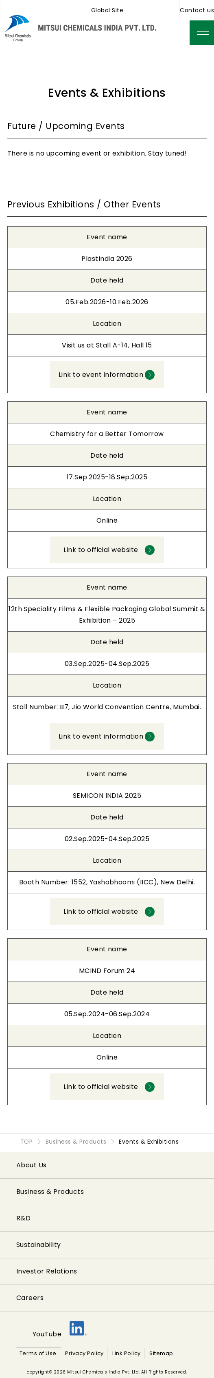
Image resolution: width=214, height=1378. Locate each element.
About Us (31, 1165)
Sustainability (38, 1244)
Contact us (197, 10)
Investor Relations (46, 1271)
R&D (23, 1218)
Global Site (107, 10)
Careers (30, 1297)
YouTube (47, 1334)
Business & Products (50, 1191)
